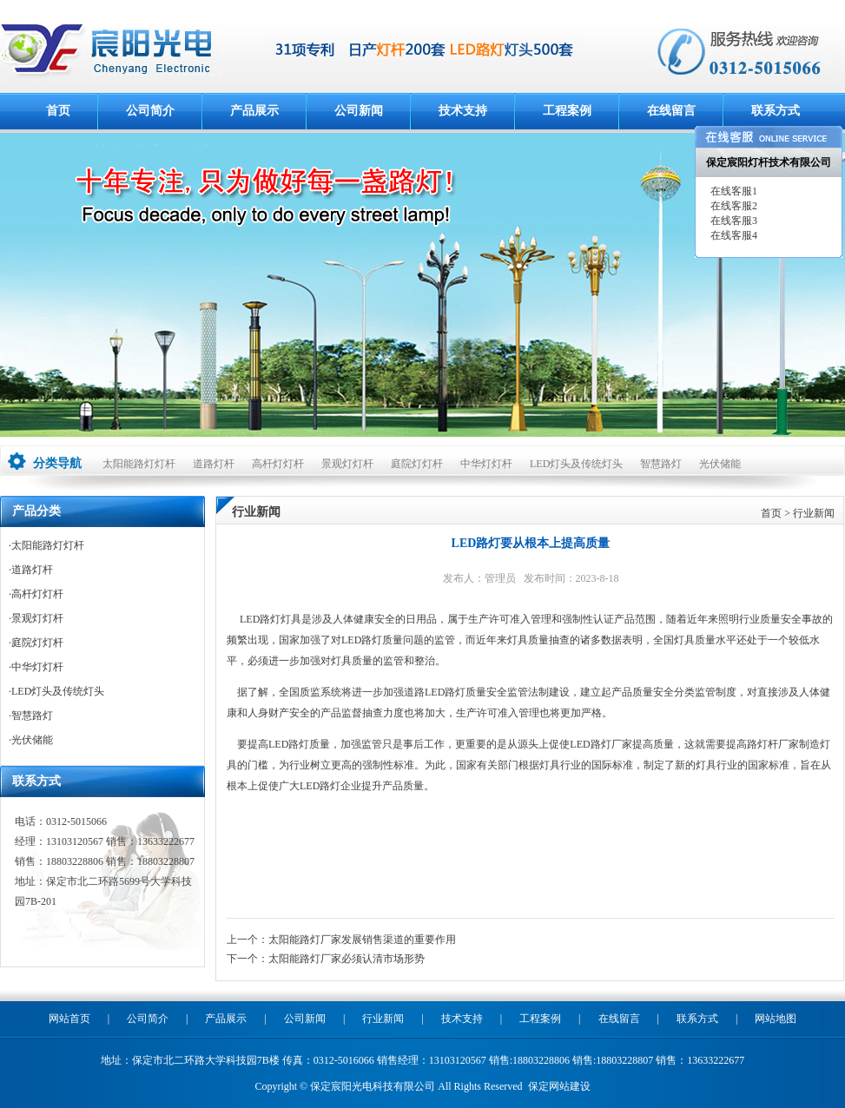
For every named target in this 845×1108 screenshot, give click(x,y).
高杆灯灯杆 (278, 464)
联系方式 (775, 110)
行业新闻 (814, 513)
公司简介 (150, 110)
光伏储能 (720, 464)
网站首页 (69, 1018)
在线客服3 (732, 220)
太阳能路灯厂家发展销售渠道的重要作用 (362, 939)
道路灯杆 (213, 464)
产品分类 (36, 511)
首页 (58, 110)
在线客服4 (732, 235)
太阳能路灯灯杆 (138, 464)
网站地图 (775, 1018)
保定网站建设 (559, 1086)
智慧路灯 (661, 464)
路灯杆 (762, 744)
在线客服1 (732, 191)
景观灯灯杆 (347, 464)
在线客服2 (732, 206)
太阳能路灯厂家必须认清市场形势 (346, 959)
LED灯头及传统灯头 (576, 464)
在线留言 (671, 110)
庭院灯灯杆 (417, 464)
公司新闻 (358, 110)
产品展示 (254, 110)
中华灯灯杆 (486, 464)
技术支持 (463, 110)
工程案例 (567, 110)
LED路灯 (260, 619)
